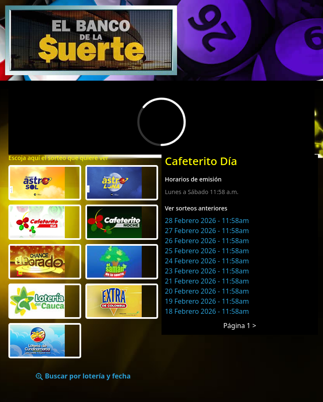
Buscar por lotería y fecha (83, 376)
